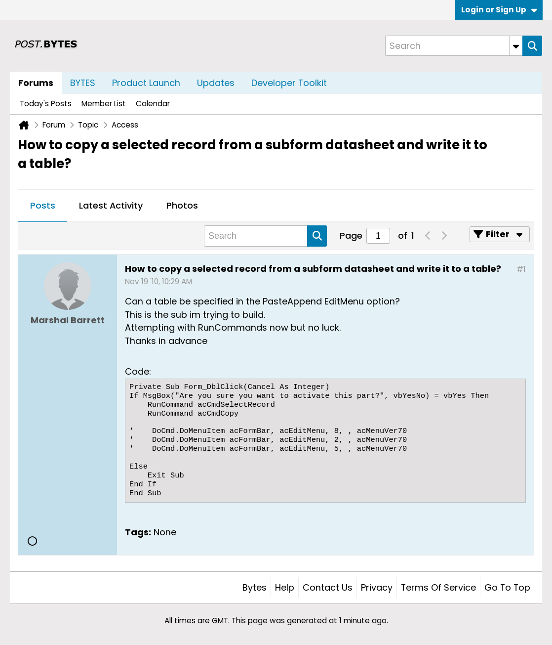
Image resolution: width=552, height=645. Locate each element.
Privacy (377, 587)
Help (284, 587)
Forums (35, 83)
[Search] (453, 46)
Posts (42, 205)
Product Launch (146, 83)
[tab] (42, 206)
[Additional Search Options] (516, 46)
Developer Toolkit (289, 83)
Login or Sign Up (499, 9)
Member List (103, 103)
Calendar (153, 103)
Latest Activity (111, 205)
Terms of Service (438, 587)
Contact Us (328, 587)
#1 (521, 269)
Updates (216, 83)
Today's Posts (46, 103)
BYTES (82, 83)
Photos (182, 205)
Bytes (254, 587)
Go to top (507, 587)
